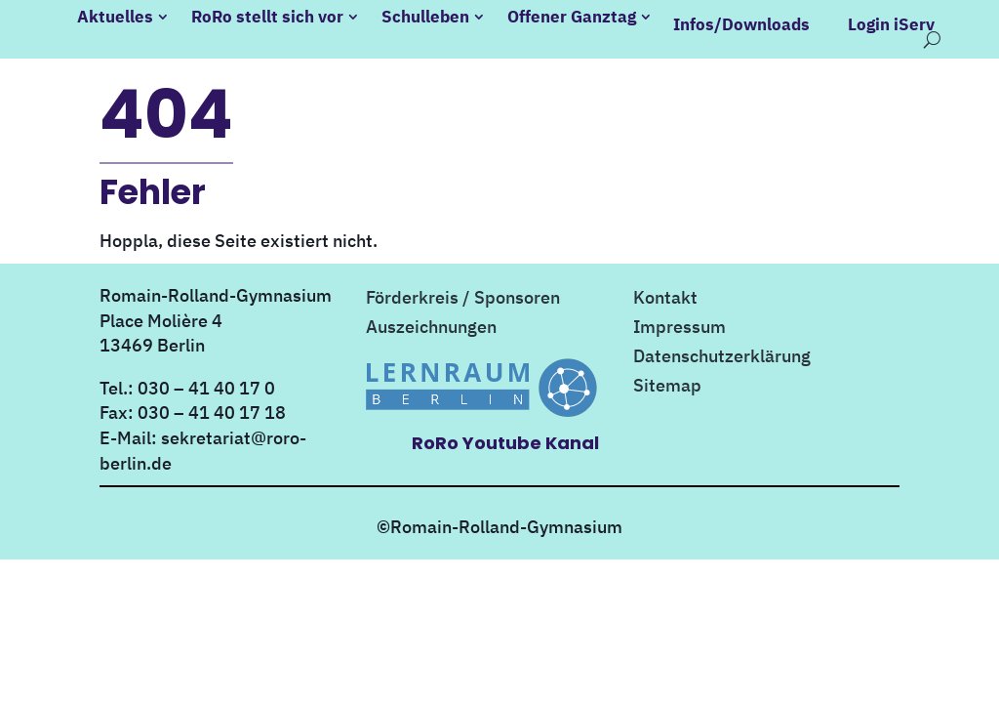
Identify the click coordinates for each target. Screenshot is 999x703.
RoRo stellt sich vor (269, 16)
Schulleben (427, 16)
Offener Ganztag (573, 16)
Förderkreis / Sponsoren (463, 292)
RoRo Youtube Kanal (505, 435)
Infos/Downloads (739, 24)
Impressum (679, 321)
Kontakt (665, 292)
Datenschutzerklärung (722, 350)
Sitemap (667, 380)
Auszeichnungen (431, 321)
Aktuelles (117, 16)
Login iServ (889, 24)
